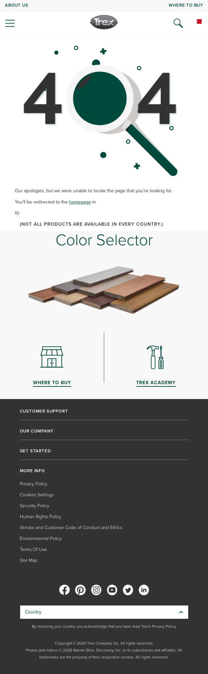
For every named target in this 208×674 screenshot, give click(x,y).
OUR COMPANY (37, 431)
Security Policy (34, 505)
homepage (80, 202)
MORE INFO (32, 471)
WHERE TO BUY (186, 5)
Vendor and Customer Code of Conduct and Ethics (71, 527)
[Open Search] (178, 23)
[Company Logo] (104, 22)
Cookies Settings (37, 494)
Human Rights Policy (40, 516)
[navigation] (104, 16)
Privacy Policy (33, 483)
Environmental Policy (41, 538)
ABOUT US (16, 5)
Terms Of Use (33, 549)
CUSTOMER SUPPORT (44, 411)
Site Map (28, 560)
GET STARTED (35, 451)
